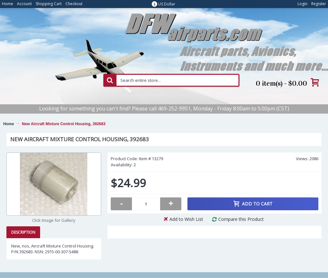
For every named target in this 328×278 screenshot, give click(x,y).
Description (23, 232)
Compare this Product (241, 219)
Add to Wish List (186, 219)
